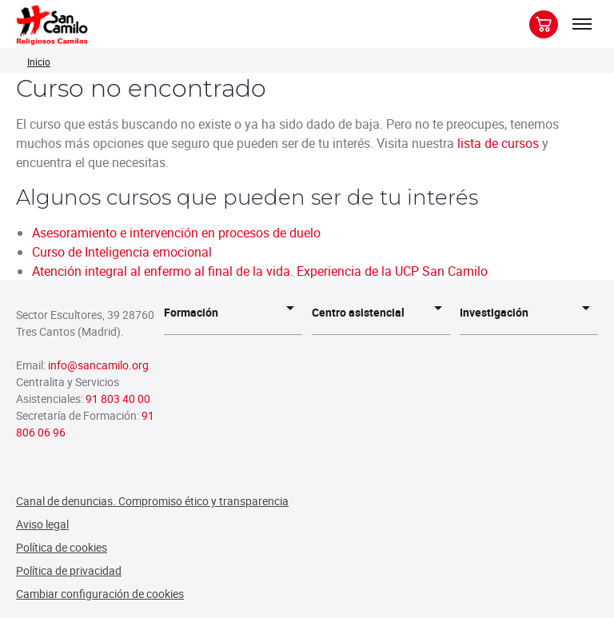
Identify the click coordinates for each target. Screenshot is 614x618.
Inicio (38, 61)
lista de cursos (498, 143)
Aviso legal (42, 524)
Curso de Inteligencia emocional (122, 252)
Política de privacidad (69, 570)
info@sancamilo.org (98, 365)
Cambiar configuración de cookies (100, 593)
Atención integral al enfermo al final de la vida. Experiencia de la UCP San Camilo (260, 271)
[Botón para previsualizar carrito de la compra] (543, 24)
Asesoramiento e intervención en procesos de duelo (176, 232)
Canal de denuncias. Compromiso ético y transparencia (152, 500)
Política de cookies (61, 547)
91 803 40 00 (118, 398)
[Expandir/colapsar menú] (582, 24)
